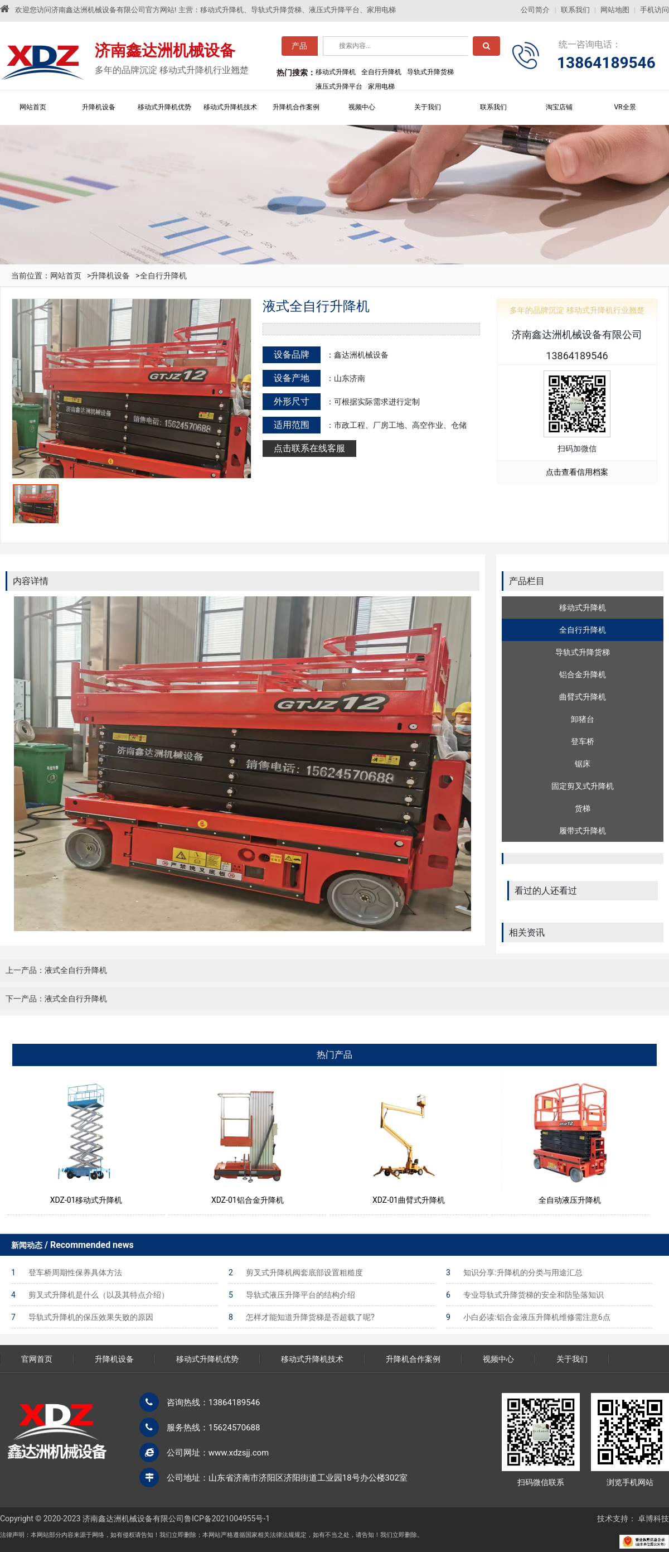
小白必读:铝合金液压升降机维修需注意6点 (528, 1317)
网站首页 (33, 107)
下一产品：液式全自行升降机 (56, 998)
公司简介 (535, 10)
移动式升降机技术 (230, 107)
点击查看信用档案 (577, 471)
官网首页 (36, 1359)
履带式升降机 (582, 830)
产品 (299, 48)
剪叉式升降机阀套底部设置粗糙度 (296, 1272)
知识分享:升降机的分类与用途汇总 (514, 1272)
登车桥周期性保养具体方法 (66, 1272)
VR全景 (625, 107)
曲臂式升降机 (582, 696)
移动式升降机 (582, 607)
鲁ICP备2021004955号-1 (227, 1518)
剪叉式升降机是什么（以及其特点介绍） (90, 1294)
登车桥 (582, 741)
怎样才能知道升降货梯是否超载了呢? (302, 1317)
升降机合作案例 (296, 107)
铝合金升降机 (582, 674)
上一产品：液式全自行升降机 (56, 970)
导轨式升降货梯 (582, 652)
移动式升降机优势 (164, 107)
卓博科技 (653, 1518)
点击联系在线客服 (309, 448)
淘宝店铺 (559, 107)
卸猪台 (582, 719)
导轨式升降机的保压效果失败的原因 (82, 1317)
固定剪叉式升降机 (582, 786)
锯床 (582, 763)
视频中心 (361, 107)
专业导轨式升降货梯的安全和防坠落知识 (525, 1294)
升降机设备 (98, 107)
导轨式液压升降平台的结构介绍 (292, 1294)
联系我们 (575, 10)
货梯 (582, 808)
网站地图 (614, 10)
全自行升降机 (163, 275)
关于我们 (427, 107)
